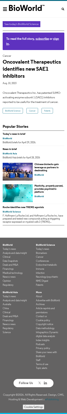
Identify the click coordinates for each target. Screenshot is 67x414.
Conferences (42, 260)
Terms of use (42, 364)
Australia (7, 304)
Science (7, 332)
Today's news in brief (14, 133)
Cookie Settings (33, 407)
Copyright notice (44, 324)
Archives (40, 304)
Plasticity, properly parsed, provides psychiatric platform (48, 188)
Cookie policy (43, 320)
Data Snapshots (10, 260)
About (39, 296)
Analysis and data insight (15, 253)
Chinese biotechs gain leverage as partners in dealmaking (46, 167)
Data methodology (45, 328)
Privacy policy (43, 348)
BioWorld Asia (10, 153)
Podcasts (40, 344)
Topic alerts (41, 368)
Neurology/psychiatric (47, 276)
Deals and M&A (10, 264)
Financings (8, 268)
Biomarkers (41, 253)
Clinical (6, 256)
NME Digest (42, 280)
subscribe (42, 39)
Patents (47, 110)
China (6, 308)
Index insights (42, 340)
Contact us (41, 316)
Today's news (9, 249)
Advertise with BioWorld (48, 300)
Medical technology (13, 272)
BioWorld (7, 138)
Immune (40, 268)
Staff (38, 360)
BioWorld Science (12, 110)
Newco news (9, 276)
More (39, 292)
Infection (40, 272)
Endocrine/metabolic (46, 264)
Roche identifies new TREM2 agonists (23, 207)
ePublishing (52, 399)
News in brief (10, 149)
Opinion (7, 280)
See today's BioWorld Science (21, 24)
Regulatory (8, 284)
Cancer (32, 110)
